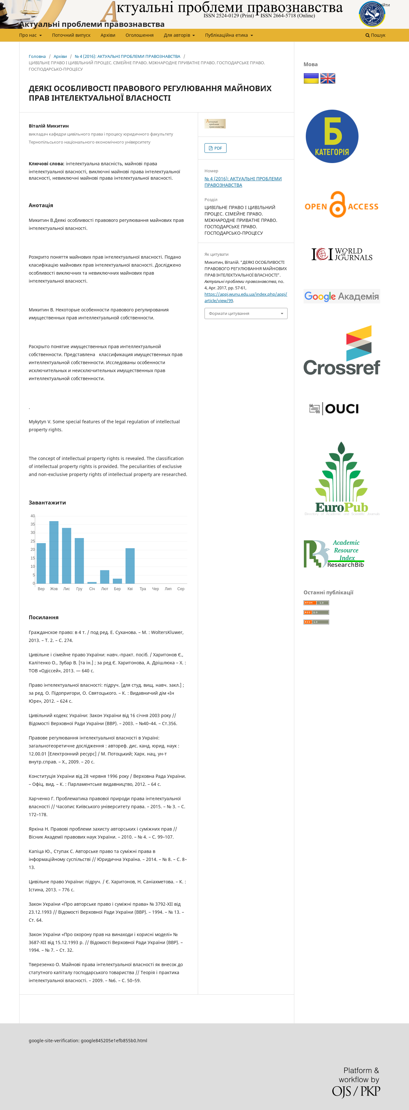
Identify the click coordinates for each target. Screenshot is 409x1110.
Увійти (383, 5)
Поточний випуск (71, 35)
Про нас (28, 35)
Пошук (375, 35)
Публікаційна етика (227, 35)
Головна (37, 56)
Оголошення (140, 35)
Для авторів (177, 35)
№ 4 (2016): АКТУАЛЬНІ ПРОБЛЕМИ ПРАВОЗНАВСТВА (127, 56)
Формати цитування (229, 313)
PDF (217, 148)
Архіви (108, 35)
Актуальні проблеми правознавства (92, 24)
